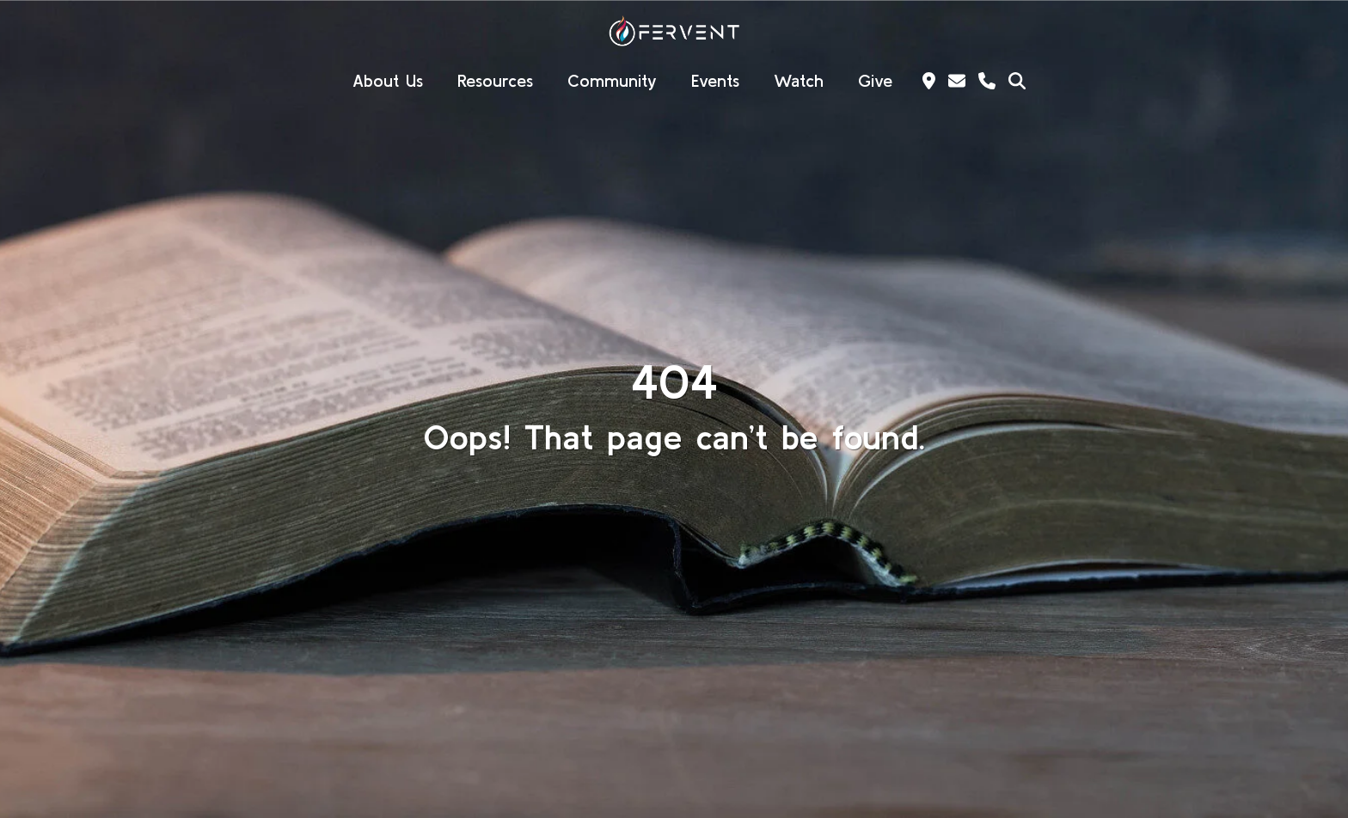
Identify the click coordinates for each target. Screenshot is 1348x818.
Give (875, 80)
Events (715, 80)
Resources (495, 80)
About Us (387, 80)
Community (612, 80)
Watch (799, 80)
